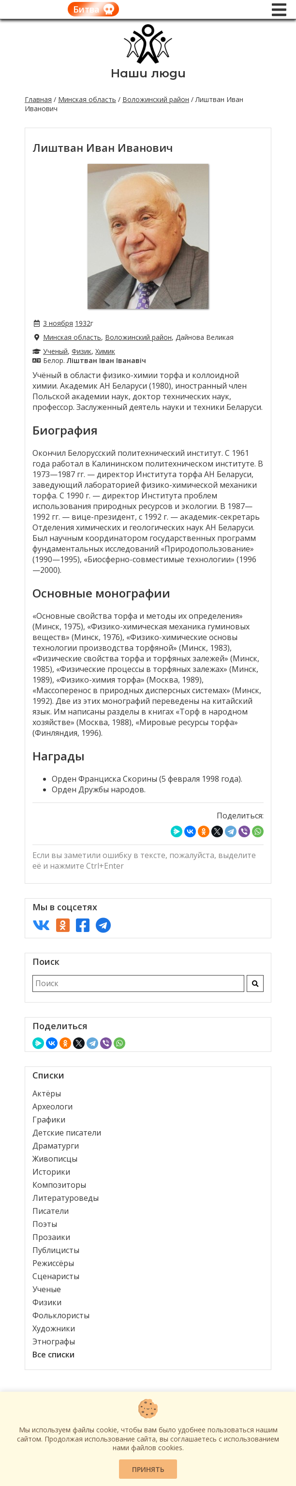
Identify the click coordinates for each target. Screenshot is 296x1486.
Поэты (44, 1224)
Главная (38, 99)
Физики (46, 1302)
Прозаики (51, 1237)
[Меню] (279, 9)
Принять (148, 1469)
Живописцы (54, 1158)
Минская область (87, 99)
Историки (51, 1171)
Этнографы (53, 1341)
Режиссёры (53, 1263)
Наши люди (148, 73)
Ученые (46, 1289)
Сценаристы (55, 1276)
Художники (53, 1328)
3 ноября (58, 323)
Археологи (52, 1106)
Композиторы (59, 1185)
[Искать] (255, 983)
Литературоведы (65, 1198)
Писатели (50, 1211)
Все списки (53, 1354)
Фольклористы (60, 1315)
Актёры (46, 1093)
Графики (48, 1119)
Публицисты (55, 1250)
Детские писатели (66, 1132)
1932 (82, 323)
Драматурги (55, 1145)
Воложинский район (155, 99)
